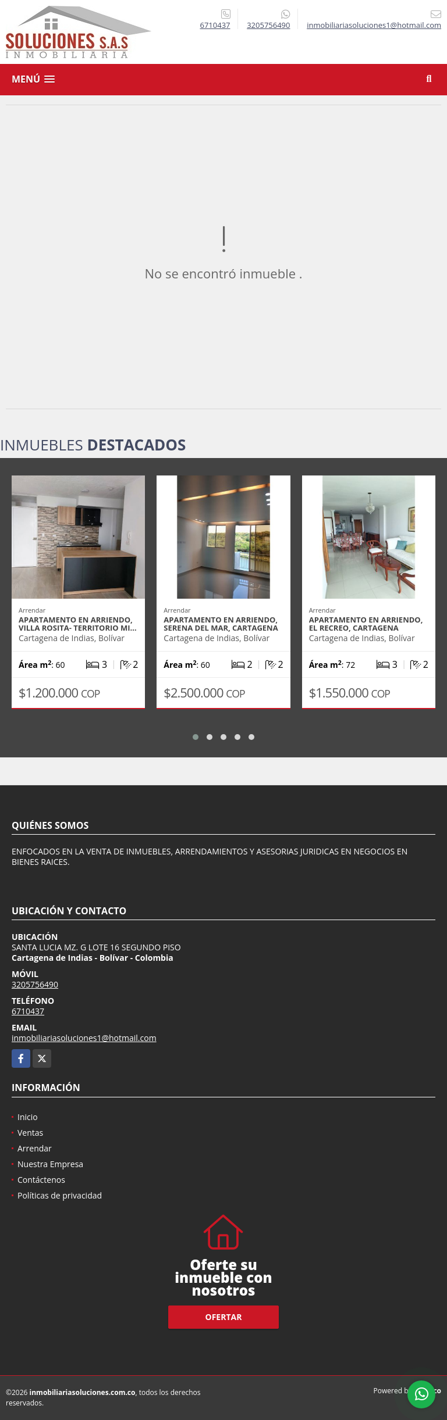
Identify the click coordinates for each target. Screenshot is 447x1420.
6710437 (215, 25)
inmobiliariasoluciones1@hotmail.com (84, 1037)
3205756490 (268, 25)
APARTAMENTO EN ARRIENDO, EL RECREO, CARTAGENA (366, 624)
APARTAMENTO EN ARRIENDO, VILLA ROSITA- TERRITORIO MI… (78, 624)
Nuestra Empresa (50, 1163)
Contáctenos (41, 1179)
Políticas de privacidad (59, 1195)
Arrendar (34, 1148)
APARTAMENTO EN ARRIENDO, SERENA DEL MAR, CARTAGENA (221, 624)
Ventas (30, 1132)
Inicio (27, 1116)
